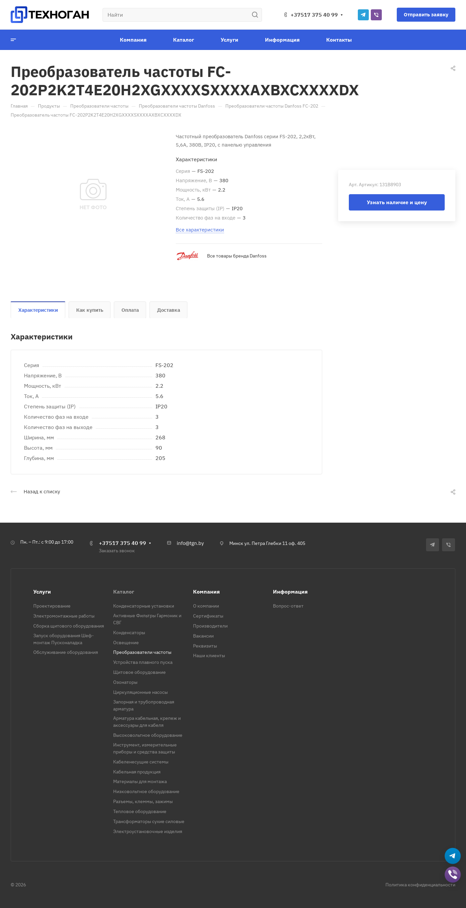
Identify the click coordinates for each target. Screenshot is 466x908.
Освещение (126, 643)
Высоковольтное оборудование (147, 735)
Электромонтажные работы (64, 616)
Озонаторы (125, 682)
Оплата (130, 310)
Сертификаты (208, 616)
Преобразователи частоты (142, 652)
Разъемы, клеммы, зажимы (143, 801)
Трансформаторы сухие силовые (148, 821)
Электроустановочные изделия (147, 831)
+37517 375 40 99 (314, 14)
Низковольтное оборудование (146, 791)
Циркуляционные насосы (140, 692)
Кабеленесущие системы (140, 762)
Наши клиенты (209, 656)
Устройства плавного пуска (142, 662)
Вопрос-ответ (288, 606)
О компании (206, 606)
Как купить (89, 310)
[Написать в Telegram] (453, 856)
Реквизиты (205, 646)
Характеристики (38, 310)
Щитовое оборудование (139, 672)
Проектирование (52, 606)
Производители (210, 626)
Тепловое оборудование (139, 811)
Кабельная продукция (136, 772)
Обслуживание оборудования (65, 652)
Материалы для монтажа (140, 781)
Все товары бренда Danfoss (237, 256)
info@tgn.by (190, 543)
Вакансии (203, 636)
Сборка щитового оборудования (68, 626)
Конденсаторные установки (143, 606)
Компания (206, 591)
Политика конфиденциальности (420, 885)
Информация (290, 591)
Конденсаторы (129, 633)
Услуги (42, 591)
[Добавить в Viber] (453, 875)
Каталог (123, 591)
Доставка (168, 310)
